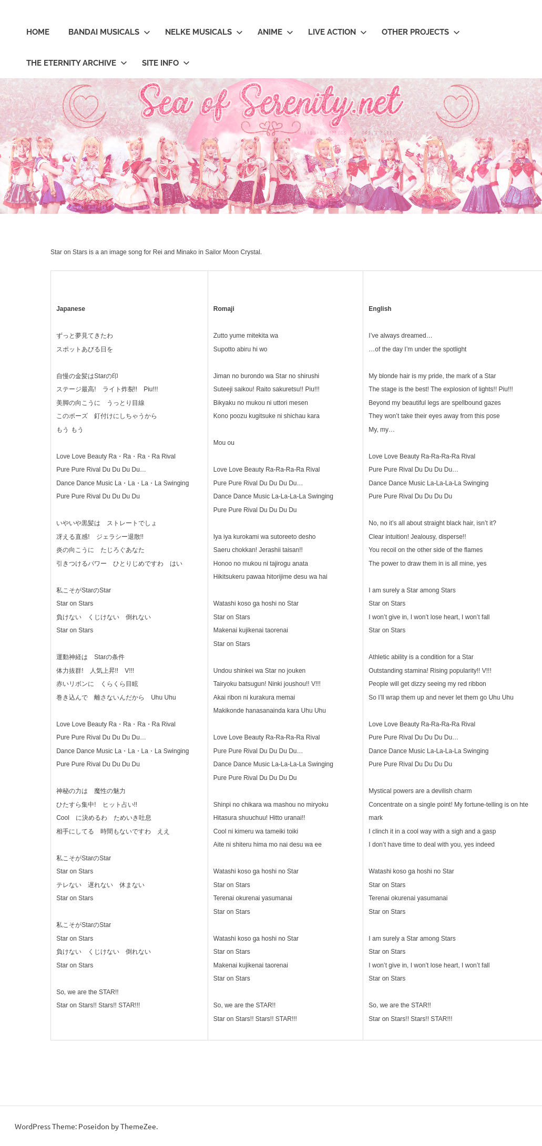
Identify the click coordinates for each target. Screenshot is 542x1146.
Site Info (166, 63)
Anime (275, 32)
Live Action (337, 32)
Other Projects (421, 32)
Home (37, 32)
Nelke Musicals (204, 32)
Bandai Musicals (109, 32)
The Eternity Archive (76, 63)
